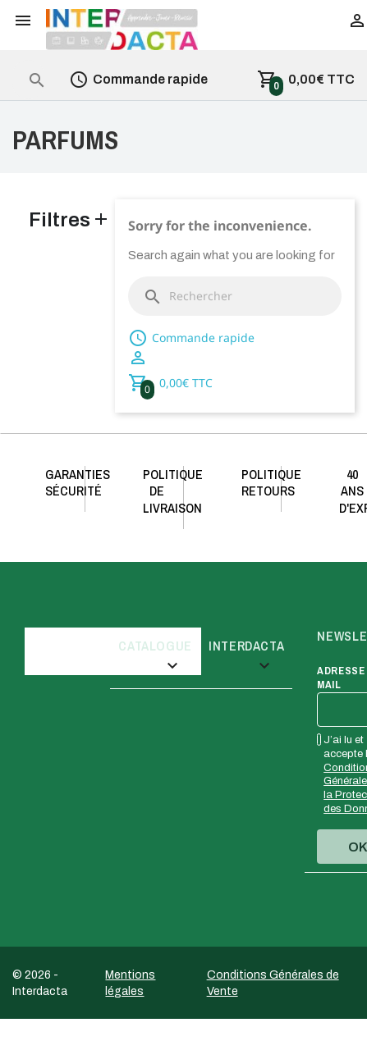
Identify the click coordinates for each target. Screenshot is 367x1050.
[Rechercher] (235, 296)
